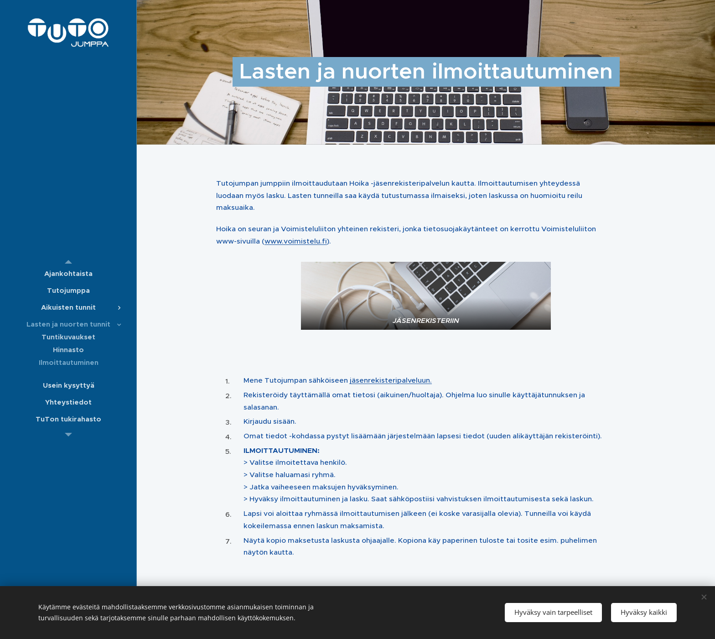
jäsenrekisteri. (391, 380)
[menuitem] (68, 273)
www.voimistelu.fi (295, 241)
